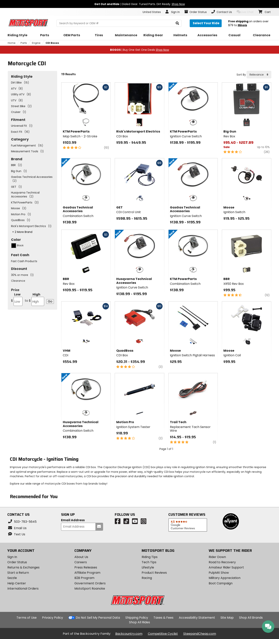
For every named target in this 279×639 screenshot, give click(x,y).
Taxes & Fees (163, 617)
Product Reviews (154, 572)
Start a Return (18, 572)
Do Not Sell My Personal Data (98, 617)
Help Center (16, 583)
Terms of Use (26, 617)
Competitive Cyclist (163, 633)
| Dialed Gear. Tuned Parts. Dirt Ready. (139, 4)
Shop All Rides (139, 622)
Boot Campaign (220, 583)
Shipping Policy (136, 617)
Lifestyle (148, 567)
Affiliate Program (87, 572)
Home (12, 43)
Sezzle (12, 578)
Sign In (12, 557)
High (34, 299)
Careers (80, 562)
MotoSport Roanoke (89, 588)
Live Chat (245, 12)
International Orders (23, 588)
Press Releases (85, 567)
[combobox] (259, 74)
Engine (36, 43)
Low (16, 299)
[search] (177, 23)
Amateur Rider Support (226, 567)
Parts (24, 43)
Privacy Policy (52, 617)
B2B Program (84, 578)
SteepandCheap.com (199, 633)
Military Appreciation (224, 578)
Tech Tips (149, 562)
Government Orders (90, 583)
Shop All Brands (251, 617)
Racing (147, 578)
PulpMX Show (219, 572)
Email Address (73, 520)
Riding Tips (150, 557)
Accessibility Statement (197, 617)
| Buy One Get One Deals (139, 50)
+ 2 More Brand (22, 232)
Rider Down (217, 557)
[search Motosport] (118, 23)
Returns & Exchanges (23, 567)
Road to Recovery (222, 562)
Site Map (227, 617)
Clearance (18, 281)
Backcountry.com (128, 633)
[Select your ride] (206, 23)
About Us (81, 557)
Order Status (17, 562)
